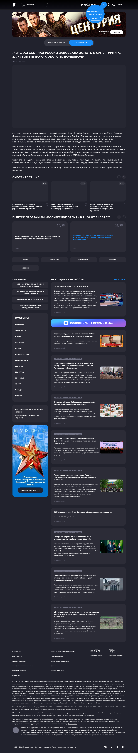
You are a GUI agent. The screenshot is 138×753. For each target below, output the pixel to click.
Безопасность (21, 360)
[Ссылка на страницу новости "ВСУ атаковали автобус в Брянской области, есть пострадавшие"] (88, 517)
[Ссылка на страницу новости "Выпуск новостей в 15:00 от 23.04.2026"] (88, 299)
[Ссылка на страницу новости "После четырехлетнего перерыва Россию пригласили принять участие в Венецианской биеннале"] (88, 486)
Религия (19, 366)
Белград (112, 260)
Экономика (20, 330)
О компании (16, 651)
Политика (19, 324)
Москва (18, 396)
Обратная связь (57, 656)
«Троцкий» (29, 700)
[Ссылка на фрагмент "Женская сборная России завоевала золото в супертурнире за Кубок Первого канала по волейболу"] (98, 236)
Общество (19, 342)
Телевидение (83, 260)
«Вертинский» (47, 700)
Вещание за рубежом (116, 652)
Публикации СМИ (57, 670)
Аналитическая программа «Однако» (28, 417)
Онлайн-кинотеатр (19, 661)
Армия (18, 348)
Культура (19, 372)
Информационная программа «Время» (29, 411)
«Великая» (37, 700)
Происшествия (22, 354)
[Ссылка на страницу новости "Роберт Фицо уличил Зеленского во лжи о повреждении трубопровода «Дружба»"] (88, 546)
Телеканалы (72, 724)
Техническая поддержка (60, 661)
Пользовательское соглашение (63, 651)
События (54, 666)
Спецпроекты (17, 656)
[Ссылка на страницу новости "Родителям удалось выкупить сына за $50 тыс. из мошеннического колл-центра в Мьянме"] (88, 341)
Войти (120, 5)
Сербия (25, 268)
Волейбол (54, 260)
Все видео (16, 675)
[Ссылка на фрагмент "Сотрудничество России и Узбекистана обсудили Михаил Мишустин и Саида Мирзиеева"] (40, 236)
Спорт (25, 260)
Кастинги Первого (19, 670)
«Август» (74, 698)
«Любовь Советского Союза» (89, 698)
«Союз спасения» (107, 698)
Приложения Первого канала (23, 666)
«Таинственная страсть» (62, 700)
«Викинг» (20, 700)
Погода (18, 390)
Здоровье (19, 378)
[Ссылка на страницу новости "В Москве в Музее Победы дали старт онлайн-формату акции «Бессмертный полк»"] (88, 411)
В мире (18, 336)
